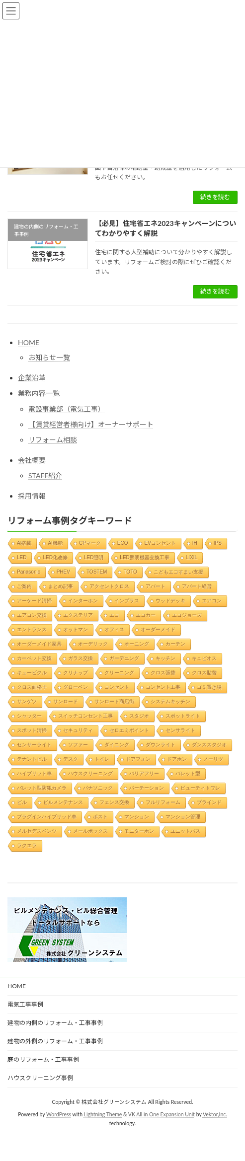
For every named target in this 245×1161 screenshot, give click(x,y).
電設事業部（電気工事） (66, 408)
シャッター (29, 715)
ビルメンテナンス (63, 801)
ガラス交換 (80, 657)
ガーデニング (124, 657)
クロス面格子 (32, 686)
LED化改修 (55, 557)
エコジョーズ (187, 614)
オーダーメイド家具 (39, 643)
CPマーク (90, 542)
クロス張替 (163, 672)
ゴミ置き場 (209, 686)
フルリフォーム (163, 801)
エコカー (146, 614)
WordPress (58, 1114)
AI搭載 (24, 542)
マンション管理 (182, 816)
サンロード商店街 (114, 701)
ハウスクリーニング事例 (40, 1078)
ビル (22, 801)
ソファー (78, 744)
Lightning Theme (103, 1114)
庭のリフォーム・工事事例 (43, 1059)
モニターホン (139, 830)
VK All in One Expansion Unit (161, 1114)
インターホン (83, 600)
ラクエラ (27, 845)
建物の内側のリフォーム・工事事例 (55, 1022)
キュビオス (204, 657)
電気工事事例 (25, 1004)
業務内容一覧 (39, 393)
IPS (218, 542)
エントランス (32, 629)
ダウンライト (160, 744)
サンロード (65, 701)
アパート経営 (197, 585)
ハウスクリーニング (90, 773)
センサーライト (34, 744)
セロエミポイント (129, 729)
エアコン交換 (32, 614)
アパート (155, 585)
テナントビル (32, 758)
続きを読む (215, 197)
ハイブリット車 (34, 773)
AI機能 (55, 542)
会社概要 (32, 460)
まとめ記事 (60, 585)
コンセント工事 (163, 686)
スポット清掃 (32, 729)
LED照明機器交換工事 (144, 557)
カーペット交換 (34, 657)
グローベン (75, 686)
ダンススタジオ (209, 744)
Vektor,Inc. (215, 1114)
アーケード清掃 (34, 600)
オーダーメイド (158, 629)
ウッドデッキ (170, 600)
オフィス (114, 629)
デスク (70, 758)
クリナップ (75, 672)
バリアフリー (144, 773)
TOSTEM (96, 571)
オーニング (136, 643)
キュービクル (32, 672)
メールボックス (90, 830)
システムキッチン (170, 701)
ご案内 (24, 585)
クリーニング (119, 672)
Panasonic (28, 571)
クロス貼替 (204, 672)
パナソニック (98, 787)
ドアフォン (138, 758)
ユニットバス (185, 830)
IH (194, 542)
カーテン (175, 643)
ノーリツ (213, 758)
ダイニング (116, 744)
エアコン (212, 600)
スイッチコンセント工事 (85, 715)
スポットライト (182, 715)
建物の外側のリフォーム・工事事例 (55, 1041)
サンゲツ (27, 701)
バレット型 (187, 773)
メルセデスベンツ (37, 830)
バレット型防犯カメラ (42, 787)
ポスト (100, 816)
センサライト (180, 729)
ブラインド (209, 801)
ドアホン (177, 758)
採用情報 (32, 496)
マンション (136, 816)
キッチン (165, 657)
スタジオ (139, 715)
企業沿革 (32, 377)
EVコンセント (159, 542)
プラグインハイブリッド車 (47, 816)
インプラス (126, 600)
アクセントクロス (109, 585)
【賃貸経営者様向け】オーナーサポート (91, 424)
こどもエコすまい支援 (178, 571)
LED (21, 557)
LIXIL (191, 557)
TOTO (130, 571)
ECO (122, 542)
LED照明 (93, 557)
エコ (114, 614)
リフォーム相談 (52, 439)
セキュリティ (78, 729)
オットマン (75, 629)
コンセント (116, 686)
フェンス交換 (114, 801)
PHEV (63, 571)
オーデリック (93, 643)
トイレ (101, 758)
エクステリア (78, 614)
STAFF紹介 (45, 475)
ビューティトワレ (200, 787)
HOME (28, 342)
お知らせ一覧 (49, 357)
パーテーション (146, 787)
